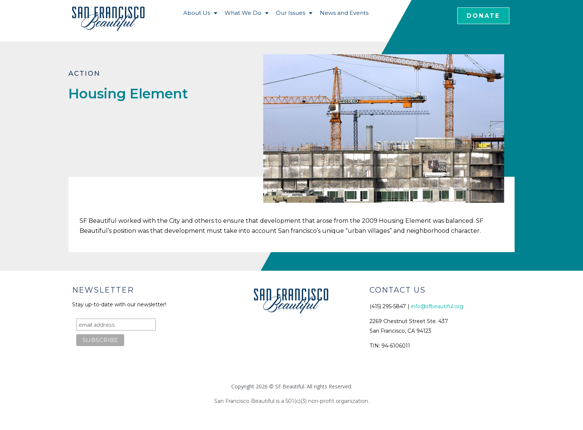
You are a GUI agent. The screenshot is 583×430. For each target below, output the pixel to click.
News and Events (344, 12)
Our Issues (294, 13)
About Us (200, 13)
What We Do (246, 13)
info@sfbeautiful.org (437, 306)
